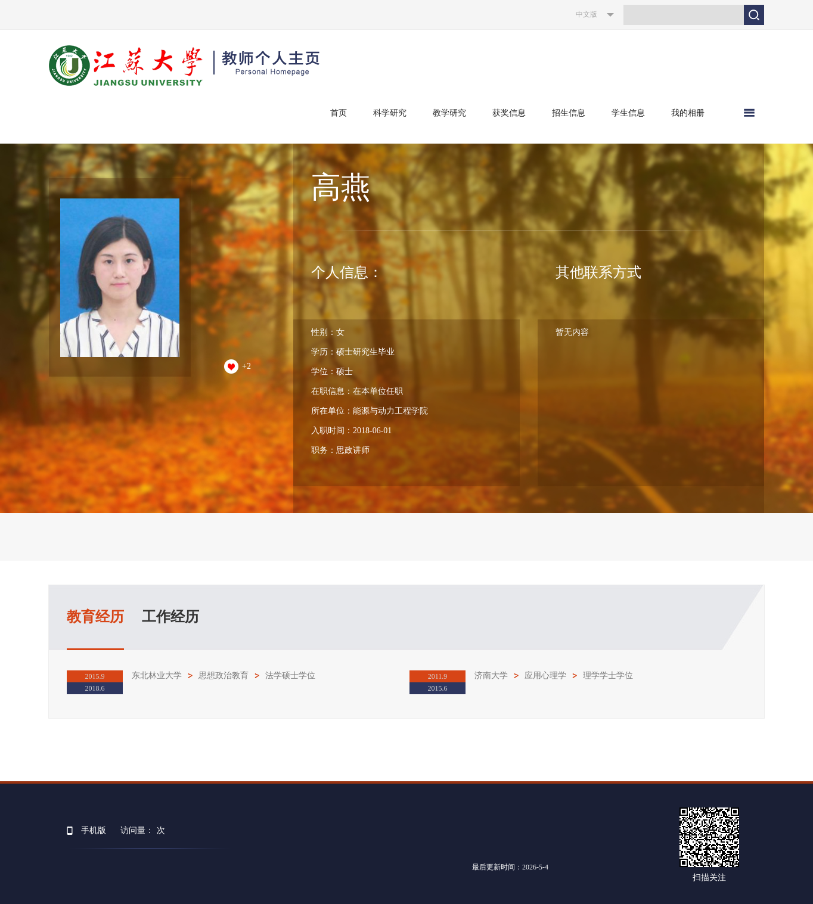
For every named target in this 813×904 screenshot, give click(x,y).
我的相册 (688, 112)
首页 (338, 112)
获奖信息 (509, 112)
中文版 (586, 14)
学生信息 (628, 112)
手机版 (93, 830)
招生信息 (568, 112)
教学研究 (449, 112)
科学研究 (389, 112)
